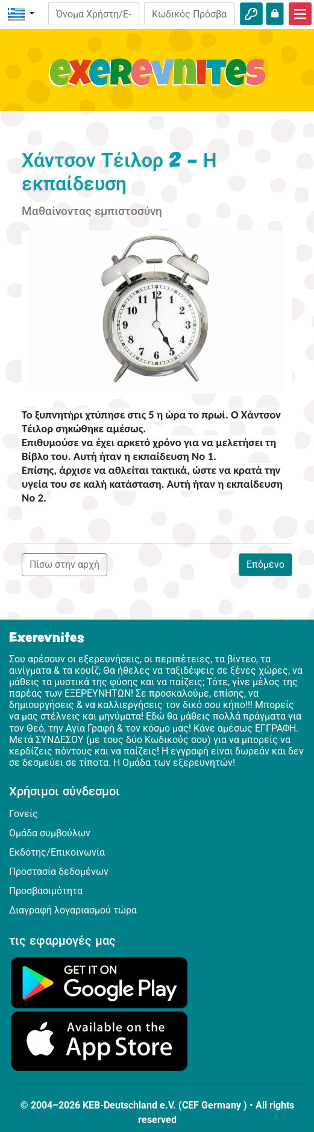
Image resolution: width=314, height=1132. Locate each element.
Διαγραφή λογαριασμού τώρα (73, 910)
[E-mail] (93, 13)
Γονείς (23, 813)
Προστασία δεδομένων (58, 871)
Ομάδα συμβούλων (49, 833)
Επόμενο (265, 564)
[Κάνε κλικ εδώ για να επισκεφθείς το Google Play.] (99, 982)
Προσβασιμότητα (46, 891)
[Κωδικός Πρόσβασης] (189, 13)
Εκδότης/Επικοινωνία (57, 852)
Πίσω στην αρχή (64, 564)
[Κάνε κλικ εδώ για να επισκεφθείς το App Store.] (99, 1040)
